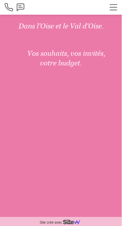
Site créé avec (62, 222)
